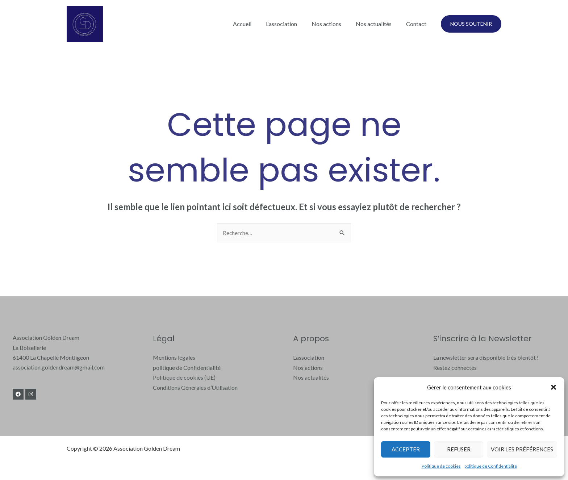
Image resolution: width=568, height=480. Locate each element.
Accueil (255, 23)
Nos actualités (378, 23)
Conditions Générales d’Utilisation (195, 387)
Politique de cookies (441, 466)
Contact (418, 23)
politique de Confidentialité (490, 466)
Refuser (459, 449)
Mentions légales (174, 357)
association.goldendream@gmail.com (59, 367)
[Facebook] (18, 394)
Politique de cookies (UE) (184, 377)
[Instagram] (33, 394)
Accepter (406, 449)
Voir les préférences (522, 449)
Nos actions (333, 23)
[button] (553, 387)
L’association (291, 23)
